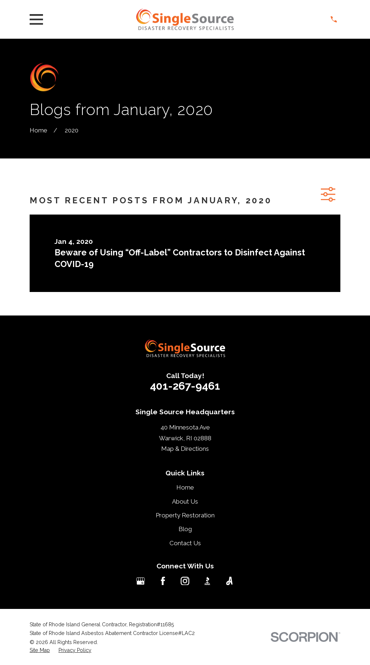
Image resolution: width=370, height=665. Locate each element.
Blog (185, 529)
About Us (185, 501)
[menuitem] (40, 650)
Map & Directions (185, 448)
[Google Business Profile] (140, 581)
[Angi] (229, 581)
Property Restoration (185, 515)
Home (185, 487)
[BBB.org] (207, 581)
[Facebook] (163, 581)
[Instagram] (185, 581)
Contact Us (185, 543)
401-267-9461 (185, 386)
